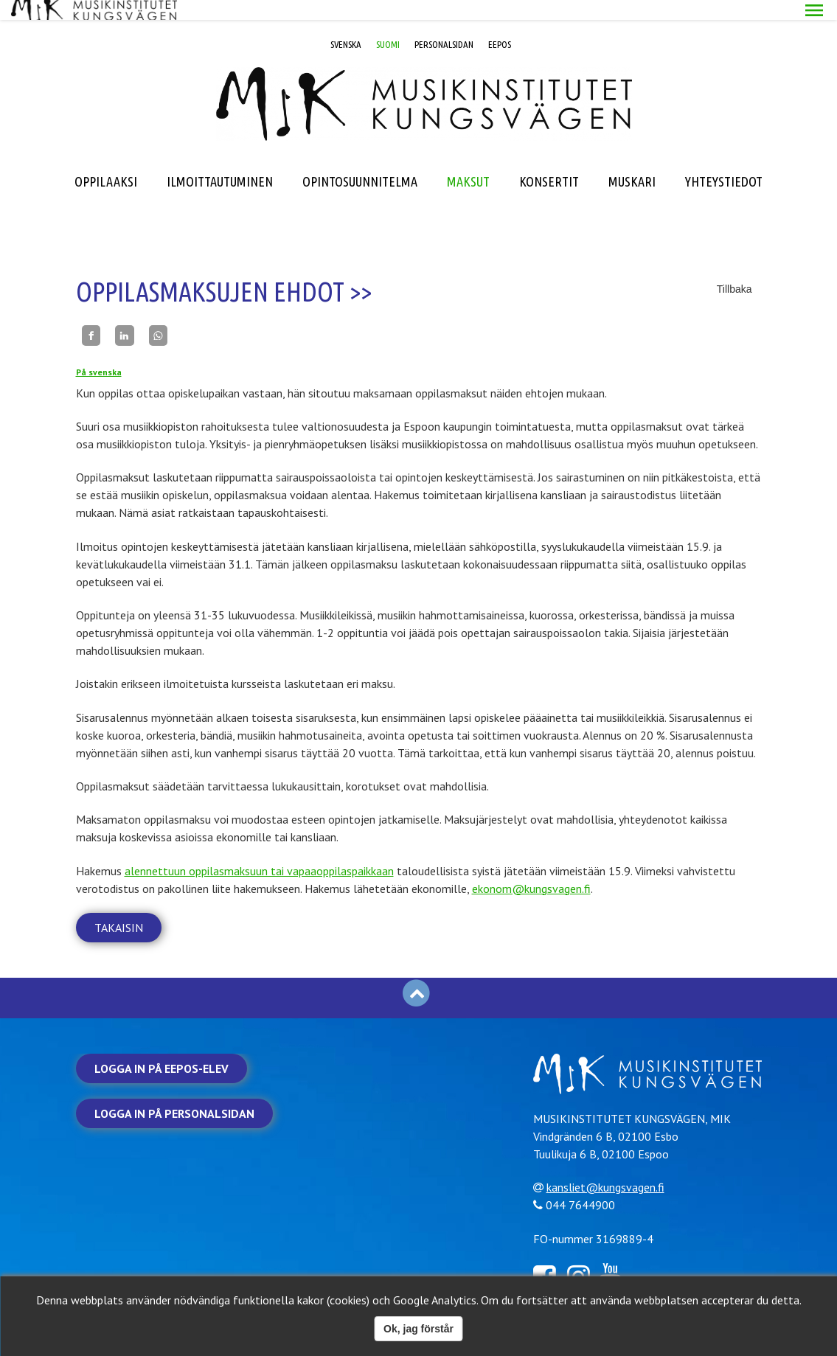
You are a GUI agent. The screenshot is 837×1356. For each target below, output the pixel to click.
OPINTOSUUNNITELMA (359, 161)
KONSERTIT (549, 161)
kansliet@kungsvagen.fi (611, 1166)
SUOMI (388, 24)
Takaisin (118, 907)
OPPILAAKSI (105, 161)
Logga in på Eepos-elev (161, 1048)
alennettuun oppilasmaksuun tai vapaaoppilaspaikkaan (259, 851)
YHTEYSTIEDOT (724, 161)
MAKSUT (468, 161)
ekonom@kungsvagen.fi (531, 868)
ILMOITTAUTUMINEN (220, 161)
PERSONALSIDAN (443, 24)
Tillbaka (734, 269)
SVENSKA (345, 24)
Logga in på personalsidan (174, 1093)
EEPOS (499, 24)
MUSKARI (632, 161)
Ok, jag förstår (418, 1329)
